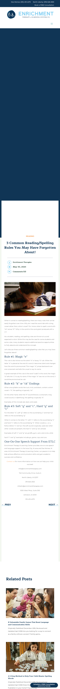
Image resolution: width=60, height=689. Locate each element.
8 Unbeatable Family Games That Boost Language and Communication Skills (28, 623)
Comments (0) (19, 271)
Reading (30, 236)
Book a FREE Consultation (44, 5)
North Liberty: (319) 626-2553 (43, 2)
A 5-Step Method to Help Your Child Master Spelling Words (30, 677)
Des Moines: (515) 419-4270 (21, 2)
